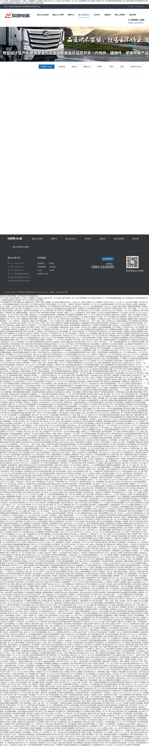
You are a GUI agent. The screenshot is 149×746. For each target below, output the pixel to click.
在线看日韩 (127, 363)
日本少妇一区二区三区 (82, 670)
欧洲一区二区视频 (46, 490)
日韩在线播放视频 (104, 327)
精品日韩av (116, 315)
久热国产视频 (78, 680)
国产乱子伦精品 (15, 363)
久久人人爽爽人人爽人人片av (107, 728)
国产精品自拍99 (118, 434)
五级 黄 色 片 (68, 590)
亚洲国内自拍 (49, 417)
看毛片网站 (33, 319)
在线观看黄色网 (39, 342)
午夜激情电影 (33, 317)
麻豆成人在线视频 (47, 726)
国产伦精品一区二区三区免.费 (30, 429)
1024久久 (20, 672)
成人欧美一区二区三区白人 (139, 313)
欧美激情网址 (13, 429)
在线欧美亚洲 (61, 473)
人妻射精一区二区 (23, 411)
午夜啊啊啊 (100, 482)
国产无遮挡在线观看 (41, 371)
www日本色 (67, 642)
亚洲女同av (51, 365)
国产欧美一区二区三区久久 (121, 425)
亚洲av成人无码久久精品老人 (13, 386)
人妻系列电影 (83, 661)
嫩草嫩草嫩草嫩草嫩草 (22, 544)
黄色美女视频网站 (36, 728)
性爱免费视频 (82, 417)
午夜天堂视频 (24, 609)
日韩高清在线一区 (124, 548)
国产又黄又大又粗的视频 (82, 509)
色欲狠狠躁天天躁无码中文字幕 (129, 569)
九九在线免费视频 (39, 419)
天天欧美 (48, 716)
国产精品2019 (67, 306)
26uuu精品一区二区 (10, 741)
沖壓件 (111, 67)
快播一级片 (47, 642)
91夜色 (129, 317)
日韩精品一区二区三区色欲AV (110, 651)
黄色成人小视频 (126, 494)
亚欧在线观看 (59, 578)
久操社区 (130, 615)
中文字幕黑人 (117, 327)
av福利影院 (105, 344)
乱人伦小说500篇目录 (72, 317)
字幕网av (100, 338)
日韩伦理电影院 (138, 413)
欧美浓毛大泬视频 (139, 375)
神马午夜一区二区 (139, 317)
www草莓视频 (30, 674)
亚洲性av (55, 346)
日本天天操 (62, 613)
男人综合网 (51, 419)
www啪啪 (127, 344)
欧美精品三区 (66, 436)
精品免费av (73, 333)
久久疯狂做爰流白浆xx (113, 642)
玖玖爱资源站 (36, 523)
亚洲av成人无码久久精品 (61, 452)
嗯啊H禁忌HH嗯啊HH (132, 632)
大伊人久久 (81, 580)
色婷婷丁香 (79, 645)
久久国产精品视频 (99, 716)
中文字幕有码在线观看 (136, 342)
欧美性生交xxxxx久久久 (81, 306)
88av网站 (96, 484)
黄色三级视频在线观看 (43, 346)
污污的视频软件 (59, 530)
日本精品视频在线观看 (43, 734)
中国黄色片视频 (87, 392)
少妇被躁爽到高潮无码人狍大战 (61, 565)
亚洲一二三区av (105, 726)
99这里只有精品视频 (87, 450)
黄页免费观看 (76, 319)
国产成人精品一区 (22, 421)
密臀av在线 (21, 498)
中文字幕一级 (120, 304)
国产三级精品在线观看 (108, 340)
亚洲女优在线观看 (127, 588)
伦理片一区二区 (47, 361)
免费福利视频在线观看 (126, 398)
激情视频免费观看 (134, 306)
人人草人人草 (16, 657)
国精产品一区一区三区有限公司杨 (62, 375)
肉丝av (88, 657)
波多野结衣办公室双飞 (138, 624)
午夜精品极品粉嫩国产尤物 (74, 699)
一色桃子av (36, 546)
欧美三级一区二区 (83, 603)
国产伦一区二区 (54, 319)
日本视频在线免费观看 (22, 450)
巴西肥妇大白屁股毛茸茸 (131, 381)
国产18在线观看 (70, 480)
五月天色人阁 (130, 630)
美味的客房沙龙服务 (52, 532)
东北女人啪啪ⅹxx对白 (78, 413)
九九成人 (61, 615)
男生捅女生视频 (130, 409)
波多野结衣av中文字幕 (133, 686)
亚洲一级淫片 (92, 352)
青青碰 (43, 576)
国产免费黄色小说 (11, 333)
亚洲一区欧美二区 (100, 536)
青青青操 (38, 358)
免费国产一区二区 (136, 484)
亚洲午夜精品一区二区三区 (56, 304)
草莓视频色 (79, 574)
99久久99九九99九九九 (113, 448)
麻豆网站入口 (143, 605)
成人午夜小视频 (132, 302)
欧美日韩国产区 (9, 511)
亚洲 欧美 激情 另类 (81, 427)
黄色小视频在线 (55, 436)
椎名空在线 (92, 713)
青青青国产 (26, 363)
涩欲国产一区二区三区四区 (72, 707)
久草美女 (6, 634)
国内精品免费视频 (71, 490)
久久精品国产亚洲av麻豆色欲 (103, 373)
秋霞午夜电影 (37, 475)
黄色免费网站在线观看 (101, 371)
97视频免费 (60, 315)
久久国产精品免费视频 (89, 613)
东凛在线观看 (15, 344)
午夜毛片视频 (105, 442)
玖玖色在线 (28, 354)
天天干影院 (96, 551)
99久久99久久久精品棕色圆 (124, 645)
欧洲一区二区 (84, 361)
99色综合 (60, 313)
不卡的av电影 (130, 348)
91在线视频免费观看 (100, 599)
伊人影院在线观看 (117, 344)
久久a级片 (35, 578)
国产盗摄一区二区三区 (55, 505)
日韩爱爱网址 (30, 665)
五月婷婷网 (43, 317)
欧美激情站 (24, 617)
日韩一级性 (102, 597)
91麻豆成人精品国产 (105, 478)
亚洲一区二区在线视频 (101, 350)
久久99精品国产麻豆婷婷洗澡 (97, 331)
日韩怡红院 (7, 526)
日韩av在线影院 (48, 609)
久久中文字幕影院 (49, 386)
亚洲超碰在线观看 (110, 734)
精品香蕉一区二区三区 (27, 503)
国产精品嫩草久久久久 (140, 344)
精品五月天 (82, 440)
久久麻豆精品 (14, 371)
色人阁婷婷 (140, 327)
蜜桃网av (116, 555)
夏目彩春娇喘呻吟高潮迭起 (67, 619)
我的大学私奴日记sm (29, 555)
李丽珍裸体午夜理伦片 (32, 350)
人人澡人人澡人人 (27, 486)
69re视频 (3, 404)
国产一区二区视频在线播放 (87, 434)
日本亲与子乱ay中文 (108, 310)
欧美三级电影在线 (110, 488)
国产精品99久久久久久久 (120, 563)
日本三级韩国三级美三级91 (35, 582)
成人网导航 (57, 601)
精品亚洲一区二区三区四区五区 (50, 488)
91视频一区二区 (13, 404)
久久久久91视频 (21, 511)
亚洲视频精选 (130, 619)
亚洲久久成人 (97, 638)
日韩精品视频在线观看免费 (117, 400)
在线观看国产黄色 (82, 375)
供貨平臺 (135, 239)
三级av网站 (108, 402)
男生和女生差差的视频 (27, 373)
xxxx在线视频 (123, 461)
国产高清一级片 (109, 404)
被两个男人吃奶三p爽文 (107, 333)
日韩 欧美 (51, 670)
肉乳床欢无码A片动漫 (95, 394)
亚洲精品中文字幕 (129, 617)
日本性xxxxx (124, 429)
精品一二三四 (116, 594)
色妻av (55, 553)
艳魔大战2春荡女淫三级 (27, 465)
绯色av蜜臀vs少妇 (89, 409)
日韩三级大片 (46, 336)
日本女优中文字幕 (62, 661)
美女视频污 (36, 645)
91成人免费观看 (46, 384)
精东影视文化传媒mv (20, 561)
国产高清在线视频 (139, 402)
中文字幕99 (33, 304)
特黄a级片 (16, 626)
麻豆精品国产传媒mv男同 (46, 498)
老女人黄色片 (87, 701)
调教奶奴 (76, 371)
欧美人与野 (10, 636)
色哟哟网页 (54, 523)
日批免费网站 (73, 461)
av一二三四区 (125, 390)
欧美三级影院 (121, 565)
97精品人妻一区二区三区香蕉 (68, 628)
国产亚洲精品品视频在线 (132, 369)
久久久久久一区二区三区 (23, 367)
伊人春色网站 (31, 498)
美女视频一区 (42, 494)
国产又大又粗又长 (31, 611)
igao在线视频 (56, 308)
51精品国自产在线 (96, 375)
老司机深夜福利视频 (7, 365)
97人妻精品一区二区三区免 (67, 638)
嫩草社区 (55, 379)
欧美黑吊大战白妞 (25, 333)
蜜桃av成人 (46, 396)
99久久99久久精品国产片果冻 (81, 398)
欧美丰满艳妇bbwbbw (141, 590)
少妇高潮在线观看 (107, 304)
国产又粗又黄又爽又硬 (99, 542)
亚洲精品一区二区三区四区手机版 (92, 448)
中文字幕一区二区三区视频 (75, 521)
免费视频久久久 (71, 310)
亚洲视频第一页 (9, 421)
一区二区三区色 (72, 636)
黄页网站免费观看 (38, 540)
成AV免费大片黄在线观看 (72, 624)
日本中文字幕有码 (46, 400)
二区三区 (43, 647)
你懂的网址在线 (67, 676)
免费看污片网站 (122, 544)
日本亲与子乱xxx (109, 302)
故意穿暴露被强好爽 (112, 429)
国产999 (28, 329)
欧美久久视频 (120, 459)
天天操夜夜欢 (84, 407)
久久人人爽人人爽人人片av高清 (51, 448)
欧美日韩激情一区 (105, 526)
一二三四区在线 (43, 375)
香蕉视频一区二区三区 (14, 354)
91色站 (113, 452)
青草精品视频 (7, 716)
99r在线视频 (51, 659)
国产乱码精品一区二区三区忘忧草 (71, 423)
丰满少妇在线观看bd (80, 436)
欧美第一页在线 (88, 459)
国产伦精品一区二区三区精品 (23, 346)
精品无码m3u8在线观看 (132, 668)
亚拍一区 (137, 471)
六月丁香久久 (86, 676)
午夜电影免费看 (111, 457)
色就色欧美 (143, 319)
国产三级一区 (80, 615)
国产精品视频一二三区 (45, 321)
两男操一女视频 (15, 548)
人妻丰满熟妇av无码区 (33, 386)
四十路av (90, 411)
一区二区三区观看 (124, 384)
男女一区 (102, 317)
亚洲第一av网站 (130, 329)
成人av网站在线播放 (119, 321)
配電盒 (74, 67)
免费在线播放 (129, 561)
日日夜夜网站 (121, 317)
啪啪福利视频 (47, 592)
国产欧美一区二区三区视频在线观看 (41, 473)
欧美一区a (9, 367)
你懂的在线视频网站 (113, 465)
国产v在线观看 (121, 607)
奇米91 (35, 427)
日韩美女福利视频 (14, 400)
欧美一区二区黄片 (83, 377)
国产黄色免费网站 (18, 358)
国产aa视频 (25, 315)
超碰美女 (4, 546)
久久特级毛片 (134, 463)
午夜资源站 (31, 705)
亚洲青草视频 (90, 724)
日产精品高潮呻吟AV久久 (63, 404)
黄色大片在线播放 (123, 336)
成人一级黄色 (136, 427)
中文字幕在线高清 (128, 394)
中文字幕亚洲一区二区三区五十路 (15, 457)
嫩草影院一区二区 (47, 690)
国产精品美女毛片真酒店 (124, 404)
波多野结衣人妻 (134, 386)
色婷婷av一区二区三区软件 (10, 315)
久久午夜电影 (97, 302)
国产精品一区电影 (83, 457)
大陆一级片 (39, 432)
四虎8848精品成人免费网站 (93, 421)
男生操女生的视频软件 (126, 421)
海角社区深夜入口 (49, 500)
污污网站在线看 (62, 540)
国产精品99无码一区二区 (83, 342)
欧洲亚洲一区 (21, 521)
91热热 (125, 649)
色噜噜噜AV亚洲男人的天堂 (94, 743)
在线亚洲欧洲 (87, 626)
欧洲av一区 (50, 542)
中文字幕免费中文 (59, 716)
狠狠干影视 (126, 467)
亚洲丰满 (55, 398)
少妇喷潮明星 (120, 373)
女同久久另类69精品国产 (100, 632)
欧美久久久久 (93, 415)
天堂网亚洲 (72, 526)
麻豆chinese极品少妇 (55, 317)
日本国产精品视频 (13, 605)
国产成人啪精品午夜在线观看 (83, 367)
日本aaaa (81, 446)
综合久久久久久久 (84, 354)
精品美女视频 (90, 517)
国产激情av (66, 528)
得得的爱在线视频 (78, 686)
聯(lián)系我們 (139, 6)
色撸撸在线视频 (22, 313)
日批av (96, 342)
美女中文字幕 (57, 402)
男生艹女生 (50, 323)
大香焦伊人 (17, 321)
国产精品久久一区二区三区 (16, 398)
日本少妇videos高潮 (40, 354)
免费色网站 (101, 672)
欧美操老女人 (13, 348)
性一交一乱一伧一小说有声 (41, 308)
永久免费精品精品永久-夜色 (35, 338)
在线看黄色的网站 (125, 584)
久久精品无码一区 (36, 463)
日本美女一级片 (87, 682)
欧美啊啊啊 (78, 315)
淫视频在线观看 (62, 548)
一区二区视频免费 (123, 496)
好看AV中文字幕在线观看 (105, 678)
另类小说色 (24, 304)
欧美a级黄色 (95, 344)
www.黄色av (100, 724)
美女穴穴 (44, 327)
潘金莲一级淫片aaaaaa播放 (14, 338)
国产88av (114, 396)
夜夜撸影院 (134, 546)
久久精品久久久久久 (44, 379)
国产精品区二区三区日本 (61, 544)
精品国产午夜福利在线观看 (104, 392)
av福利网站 (140, 557)
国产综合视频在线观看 (55, 647)
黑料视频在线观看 (112, 356)
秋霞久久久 (85, 432)
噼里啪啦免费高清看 (103, 655)
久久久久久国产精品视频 (55, 338)
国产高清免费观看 (102, 617)
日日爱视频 (136, 315)
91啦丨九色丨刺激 (129, 308)
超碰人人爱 (130, 557)
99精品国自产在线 (87, 323)
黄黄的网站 (87, 350)
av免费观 (56, 626)
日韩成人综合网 (98, 663)
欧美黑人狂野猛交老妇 (30, 647)
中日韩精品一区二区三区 (59, 333)
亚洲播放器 (84, 419)
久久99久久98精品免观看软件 (108, 313)
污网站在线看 (133, 469)
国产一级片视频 (99, 469)
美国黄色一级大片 (62, 690)
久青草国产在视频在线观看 (102, 325)
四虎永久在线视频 (134, 400)
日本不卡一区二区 (122, 624)
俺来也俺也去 (94, 630)
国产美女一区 (81, 567)
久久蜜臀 (88, 649)
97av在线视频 (92, 333)
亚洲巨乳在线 (135, 333)
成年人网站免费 (136, 415)
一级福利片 (8, 361)
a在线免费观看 (140, 743)
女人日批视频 (24, 532)
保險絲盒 (62, 67)
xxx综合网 (103, 400)
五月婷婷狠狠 (82, 480)
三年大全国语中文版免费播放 (37, 436)
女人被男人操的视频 (122, 498)
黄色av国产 (28, 567)
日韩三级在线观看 (96, 569)
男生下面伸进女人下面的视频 (47, 377)
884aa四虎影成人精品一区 (82, 471)
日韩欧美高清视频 (73, 711)
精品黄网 (56, 718)
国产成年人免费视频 (111, 375)
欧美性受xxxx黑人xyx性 (16, 670)
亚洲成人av (87, 465)
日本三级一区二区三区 (139, 636)
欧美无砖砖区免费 (17, 478)
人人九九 (50, 736)
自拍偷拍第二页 (38, 329)
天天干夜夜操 (129, 528)
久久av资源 (123, 313)
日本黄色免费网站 (34, 396)
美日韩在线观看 (122, 365)
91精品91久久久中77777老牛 (78, 498)
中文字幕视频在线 (67, 584)
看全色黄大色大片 (104, 434)
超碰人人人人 (69, 313)
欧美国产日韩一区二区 (81, 369)
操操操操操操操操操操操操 (131, 555)
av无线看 (125, 703)
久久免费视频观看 (24, 415)
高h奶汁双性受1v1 (84, 638)
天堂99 (114, 306)
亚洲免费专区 (13, 465)
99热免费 (11, 599)
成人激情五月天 (91, 363)
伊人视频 (90, 605)
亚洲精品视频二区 (27, 371)
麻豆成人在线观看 (52, 342)
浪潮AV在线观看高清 (56, 521)
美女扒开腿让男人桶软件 (31, 492)
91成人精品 (134, 440)
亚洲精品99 (111, 716)
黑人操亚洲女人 (140, 526)
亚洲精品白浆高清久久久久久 (54, 344)
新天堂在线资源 (29, 306)
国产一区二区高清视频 (22, 578)
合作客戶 (88, 239)
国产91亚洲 (120, 701)
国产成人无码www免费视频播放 (79, 571)
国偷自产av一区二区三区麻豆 (101, 534)
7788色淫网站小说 (61, 482)
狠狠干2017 (44, 569)
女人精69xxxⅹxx (99, 649)
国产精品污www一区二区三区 (56, 381)
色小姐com (38, 642)
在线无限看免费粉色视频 (133, 434)
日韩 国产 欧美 (99, 519)
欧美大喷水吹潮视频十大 (93, 503)
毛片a (144, 461)
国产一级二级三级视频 (83, 373)
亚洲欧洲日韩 (80, 678)
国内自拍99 (10, 308)
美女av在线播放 (24, 452)
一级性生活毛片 (14, 369)
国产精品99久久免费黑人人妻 (116, 699)
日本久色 (65, 557)
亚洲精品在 (19, 471)
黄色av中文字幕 (20, 436)
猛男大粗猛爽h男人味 (99, 329)
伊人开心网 (129, 732)
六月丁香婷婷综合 (44, 398)
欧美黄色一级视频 (105, 574)
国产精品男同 (137, 695)
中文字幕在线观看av (115, 331)
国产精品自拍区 (108, 645)
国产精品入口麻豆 (33, 327)
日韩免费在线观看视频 (27, 379)
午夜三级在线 (39, 425)
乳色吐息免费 (88, 624)
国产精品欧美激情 (141, 404)
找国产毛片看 (5, 584)
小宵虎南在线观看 (14, 530)
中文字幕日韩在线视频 (80, 478)
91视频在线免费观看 (102, 411)
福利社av (144, 429)
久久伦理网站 (27, 427)
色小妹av (94, 526)
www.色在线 (105, 557)
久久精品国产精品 (65, 553)
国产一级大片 (37, 413)
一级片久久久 (24, 444)
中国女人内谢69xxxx (87, 455)
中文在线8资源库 (19, 381)
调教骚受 (67, 505)
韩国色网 (88, 536)
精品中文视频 (135, 429)
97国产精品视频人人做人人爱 (30, 703)
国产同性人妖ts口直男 (91, 386)
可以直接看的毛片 (102, 507)
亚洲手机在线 (11, 542)
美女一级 (49, 626)
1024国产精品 (130, 701)
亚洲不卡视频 (30, 730)
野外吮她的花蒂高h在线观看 (64, 373)
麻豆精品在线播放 (96, 582)
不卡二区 (89, 686)
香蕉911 (60, 434)
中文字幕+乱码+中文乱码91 (46, 409)
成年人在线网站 (97, 377)
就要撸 (94, 327)
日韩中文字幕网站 (91, 651)
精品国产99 (144, 340)
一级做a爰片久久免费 (96, 384)
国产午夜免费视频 (39, 356)
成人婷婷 (82, 425)
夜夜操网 (144, 486)
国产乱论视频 (110, 624)
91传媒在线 (17, 555)
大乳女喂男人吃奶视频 (113, 649)
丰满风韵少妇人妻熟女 (63, 392)
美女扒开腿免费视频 (53, 455)
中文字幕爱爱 (127, 713)
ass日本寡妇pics (30, 622)
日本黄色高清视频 (117, 503)
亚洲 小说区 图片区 (66, 523)
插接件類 (52, 267)
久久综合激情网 (9, 659)
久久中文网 (129, 503)
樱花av (33, 321)
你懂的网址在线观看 (29, 651)
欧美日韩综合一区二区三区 (25, 736)
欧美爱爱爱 (96, 684)
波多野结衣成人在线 (23, 540)
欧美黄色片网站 (14, 546)
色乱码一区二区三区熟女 (73, 465)
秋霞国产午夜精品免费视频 (112, 417)
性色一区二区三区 (13, 319)
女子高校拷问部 (6, 346)
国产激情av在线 (38, 624)
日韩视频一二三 (52, 340)
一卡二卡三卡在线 (81, 515)
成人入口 (126, 636)
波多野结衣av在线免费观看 (27, 438)
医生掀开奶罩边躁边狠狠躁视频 (64, 444)
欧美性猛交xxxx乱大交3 (118, 665)
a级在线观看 (122, 306)
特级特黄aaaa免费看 (13, 325)
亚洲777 (21, 576)
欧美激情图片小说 (64, 722)
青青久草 (59, 741)
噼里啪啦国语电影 (16, 375)
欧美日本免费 (31, 636)
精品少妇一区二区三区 (40, 415)
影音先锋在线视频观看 (51, 634)
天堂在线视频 (53, 327)
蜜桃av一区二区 (59, 363)
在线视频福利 (33, 509)
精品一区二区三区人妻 (11, 603)
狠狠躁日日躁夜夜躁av (30, 400)
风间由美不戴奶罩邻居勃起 (18, 407)
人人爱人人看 (13, 682)
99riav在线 (123, 663)
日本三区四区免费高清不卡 (16, 601)
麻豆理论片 (117, 438)
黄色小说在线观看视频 (110, 358)
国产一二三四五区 (7, 571)
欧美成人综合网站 (71, 630)
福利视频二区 (143, 469)
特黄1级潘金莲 (62, 659)
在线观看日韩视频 (66, 427)
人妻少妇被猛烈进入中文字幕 (116, 469)
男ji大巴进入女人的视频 (50, 440)
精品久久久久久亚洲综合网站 (56, 425)
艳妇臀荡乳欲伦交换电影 (77, 381)
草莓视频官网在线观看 (104, 517)
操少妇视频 (37, 574)
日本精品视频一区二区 (113, 722)
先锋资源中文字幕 (7, 471)
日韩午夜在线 (65, 319)
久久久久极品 (63, 588)
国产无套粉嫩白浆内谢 (97, 540)
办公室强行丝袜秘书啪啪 (99, 369)
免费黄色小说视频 (62, 323)
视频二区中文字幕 (116, 369)
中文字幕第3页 (142, 640)
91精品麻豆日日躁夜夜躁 (18, 690)
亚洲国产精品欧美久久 (12, 693)
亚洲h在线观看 (87, 358)
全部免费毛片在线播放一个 (30, 394)
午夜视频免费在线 (120, 342)
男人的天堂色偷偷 (84, 390)
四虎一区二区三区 (22, 340)
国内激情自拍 (138, 513)
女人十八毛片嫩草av (89, 319)
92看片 (121, 659)
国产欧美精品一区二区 (44, 705)
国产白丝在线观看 (104, 348)
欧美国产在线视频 (120, 582)
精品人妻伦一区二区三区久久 (121, 350)
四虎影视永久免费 (20, 509)
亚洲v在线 (49, 724)
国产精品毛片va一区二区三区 (29, 348)
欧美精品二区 (131, 436)
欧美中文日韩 (13, 613)
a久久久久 (107, 306)
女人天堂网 (138, 492)
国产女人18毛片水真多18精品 (15, 327)
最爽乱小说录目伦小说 (71, 697)
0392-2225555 (145, 363)
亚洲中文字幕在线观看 (107, 515)
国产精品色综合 (54, 478)
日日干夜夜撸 (118, 574)
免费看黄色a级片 (86, 665)
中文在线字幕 (35, 336)
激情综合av (34, 315)
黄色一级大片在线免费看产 (41, 452)
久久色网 (145, 569)
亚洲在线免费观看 (68, 519)
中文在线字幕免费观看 (45, 465)
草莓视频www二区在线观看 (104, 459)
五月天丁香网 (105, 407)
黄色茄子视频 (26, 628)
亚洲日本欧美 (57, 336)
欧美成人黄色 (117, 379)
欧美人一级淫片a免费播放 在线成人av (90, 429)
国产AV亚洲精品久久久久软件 (43, 482)
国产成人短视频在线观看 (9, 373)
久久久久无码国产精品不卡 (138, 371)
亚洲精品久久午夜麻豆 (95, 463)
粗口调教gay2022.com (53, 367)
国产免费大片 (5, 607)
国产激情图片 (115, 628)
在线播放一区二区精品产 (52, 528)
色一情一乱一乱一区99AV (109, 590)
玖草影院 (19, 402)
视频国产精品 (133, 319)
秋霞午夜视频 (26, 526)
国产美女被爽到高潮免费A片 (123, 526)
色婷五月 (44, 693)
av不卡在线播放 (13, 588)
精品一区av (73, 540)
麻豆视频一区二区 (131, 423)
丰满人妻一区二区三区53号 (49, 427)
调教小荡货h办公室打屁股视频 (20, 475)
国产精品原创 (64, 413)
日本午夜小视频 (132, 601)
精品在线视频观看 (7, 578)
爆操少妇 (125, 463)
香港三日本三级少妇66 (124, 482)
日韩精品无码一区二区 (91, 688)
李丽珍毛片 (17, 427)
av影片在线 (111, 607)
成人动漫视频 (86, 329)
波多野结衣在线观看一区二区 (34, 310)
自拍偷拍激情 (115, 505)
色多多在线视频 (45, 442)
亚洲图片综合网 (15, 697)
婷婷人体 (101, 680)
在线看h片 (108, 538)
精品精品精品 (73, 348)
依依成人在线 (117, 363)
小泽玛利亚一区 (65, 463)
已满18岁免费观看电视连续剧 (61, 371)
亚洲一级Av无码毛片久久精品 (88, 340)
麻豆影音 (97, 358)
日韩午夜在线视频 (89, 338)
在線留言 (131, 6)
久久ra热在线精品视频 (14, 586)
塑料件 (99, 67)
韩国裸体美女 (6, 396)
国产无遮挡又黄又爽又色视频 (32, 344)
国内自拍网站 (27, 574)
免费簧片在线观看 (93, 381)
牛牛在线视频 (116, 467)
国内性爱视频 (104, 513)
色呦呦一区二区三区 (140, 647)
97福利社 (142, 440)
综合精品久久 (54, 569)
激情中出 (6, 628)
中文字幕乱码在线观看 (49, 394)
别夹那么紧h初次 (79, 331)
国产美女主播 (83, 310)
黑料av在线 (97, 404)
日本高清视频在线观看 (11, 304)
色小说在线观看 (6, 640)
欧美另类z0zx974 (131, 605)
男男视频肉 (48, 530)
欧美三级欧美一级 (24, 684)
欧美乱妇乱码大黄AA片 (91, 557)
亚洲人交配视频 (121, 319)
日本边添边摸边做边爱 (60, 534)
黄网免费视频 (110, 565)
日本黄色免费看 (136, 538)
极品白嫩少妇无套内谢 (113, 463)
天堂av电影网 (108, 636)
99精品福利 (30, 358)
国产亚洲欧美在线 (11, 459)
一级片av (74, 452)
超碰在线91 (78, 409)
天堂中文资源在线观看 (109, 688)
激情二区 (24, 325)
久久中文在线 (60, 617)
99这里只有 (99, 423)
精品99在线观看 (132, 709)
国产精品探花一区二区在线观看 (69, 459)
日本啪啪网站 (79, 565)
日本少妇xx (44, 333)
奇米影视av (13, 536)
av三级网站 (38, 331)
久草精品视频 (120, 392)
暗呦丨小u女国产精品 (14, 306)
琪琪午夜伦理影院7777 (37, 659)
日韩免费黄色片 (55, 678)
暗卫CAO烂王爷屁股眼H (38, 617)
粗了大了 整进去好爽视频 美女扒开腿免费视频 (129, 726)
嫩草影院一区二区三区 (91, 304)
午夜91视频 (17, 302)
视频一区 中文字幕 (41, 707)
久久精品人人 (86, 684)
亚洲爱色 (3, 488)
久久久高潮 (127, 352)
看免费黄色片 (41, 665)
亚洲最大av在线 (118, 739)
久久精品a (40, 553)
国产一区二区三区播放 (56, 536)
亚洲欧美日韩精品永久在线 (127, 515)
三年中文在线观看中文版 (100, 588)
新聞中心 (54, 239)
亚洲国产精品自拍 (25, 419)
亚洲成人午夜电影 (13, 676)
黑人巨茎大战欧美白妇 (71, 599)
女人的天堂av (43, 640)
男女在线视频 (25, 605)
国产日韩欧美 (22, 317)
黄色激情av (19, 310)
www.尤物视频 (117, 697)
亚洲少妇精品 (75, 734)
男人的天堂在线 (136, 367)
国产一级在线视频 (141, 394)
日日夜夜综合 (80, 313)
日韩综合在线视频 (72, 361)
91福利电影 (113, 440)
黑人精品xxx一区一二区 (11, 505)
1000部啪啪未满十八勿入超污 (30, 513)
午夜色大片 (42, 319)
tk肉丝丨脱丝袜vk (129, 697)
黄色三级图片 (26, 546)
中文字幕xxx (122, 559)
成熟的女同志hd (111, 559)
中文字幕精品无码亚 (95, 436)
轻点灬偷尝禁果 (7, 592)
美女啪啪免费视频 (88, 730)
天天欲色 (45, 515)
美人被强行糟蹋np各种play (61, 302)
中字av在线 (82, 411)
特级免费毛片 (77, 358)
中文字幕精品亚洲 (54, 306)
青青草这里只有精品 (34, 739)
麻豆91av (48, 402)
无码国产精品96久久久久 (112, 471)
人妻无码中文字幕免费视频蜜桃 (135, 609)
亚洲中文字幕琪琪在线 (137, 338)
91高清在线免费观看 (51, 463)
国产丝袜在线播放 (119, 444)
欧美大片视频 (98, 538)
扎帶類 (51, 270)
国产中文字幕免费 (136, 521)
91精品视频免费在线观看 (77, 352)
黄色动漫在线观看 (106, 438)
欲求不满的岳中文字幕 (77, 356)
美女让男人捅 (29, 432)
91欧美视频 (29, 642)
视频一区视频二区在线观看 (57, 576)
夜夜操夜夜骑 (29, 668)
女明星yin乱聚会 (95, 473)
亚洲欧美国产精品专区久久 (51, 557)
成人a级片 (142, 711)
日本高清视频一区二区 (128, 325)
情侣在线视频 (54, 580)
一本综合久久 (39, 724)
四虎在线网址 (74, 592)
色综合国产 (52, 640)
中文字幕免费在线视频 (47, 315)
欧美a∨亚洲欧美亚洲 (69, 308)
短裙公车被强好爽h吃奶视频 (72, 607)
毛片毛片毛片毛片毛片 (68, 379)
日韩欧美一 (4, 390)
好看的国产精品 (52, 680)
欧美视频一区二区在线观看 (101, 396)
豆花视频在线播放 (106, 576)
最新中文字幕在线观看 (51, 325)
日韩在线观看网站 (71, 407)
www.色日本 (10, 356)
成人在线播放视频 (68, 678)
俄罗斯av (41, 626)
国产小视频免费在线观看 (129, 455)
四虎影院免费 (121, 611)
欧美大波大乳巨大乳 (130, 540)
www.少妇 (114, 407)
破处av (134, 352)
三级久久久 (76, 302)
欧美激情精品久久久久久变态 (122, 492)
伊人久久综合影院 (81, 640)
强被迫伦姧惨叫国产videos (28, 661)
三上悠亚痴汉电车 (118, 348)
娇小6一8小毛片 (113, 419)
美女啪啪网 (70, 315)
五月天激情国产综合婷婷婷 (138, 321)
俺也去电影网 (59, 361)
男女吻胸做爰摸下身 (102, 455)
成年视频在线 (128, 473)
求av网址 (33, 352)
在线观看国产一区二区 (70, 582)
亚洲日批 (132, 571)
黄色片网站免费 (126, 567)
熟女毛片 (48, 553)
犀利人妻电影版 (41, 306)
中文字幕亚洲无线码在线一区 (69, 450)
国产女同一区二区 (72, 419)
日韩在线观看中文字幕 (21, 336)
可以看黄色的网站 (67, 718)
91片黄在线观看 (18, 377)
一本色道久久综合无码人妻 (10, 323)
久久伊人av (121, 302)
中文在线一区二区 (119, 674)
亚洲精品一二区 (6, 321)
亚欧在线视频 (18, 592)
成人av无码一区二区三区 (78, 384)
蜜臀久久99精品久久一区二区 (103, 354)
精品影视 (76, 676)
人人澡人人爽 (75, 682)
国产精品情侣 (106, 315)
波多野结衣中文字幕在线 (84, 519)
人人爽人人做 (95, 407)
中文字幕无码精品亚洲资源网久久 (54, 388)
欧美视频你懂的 (110, 384)
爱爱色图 (45, 523)
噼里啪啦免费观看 (57, 630)
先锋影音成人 (68, 402)
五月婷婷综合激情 (90, 388)
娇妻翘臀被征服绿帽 (14, 496)
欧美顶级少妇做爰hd (71, 448)
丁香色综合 (19, 482)
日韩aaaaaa (14, 634)
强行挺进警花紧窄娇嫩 (116, 682)
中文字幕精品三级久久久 (65, 674)
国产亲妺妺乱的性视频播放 (106, 653)
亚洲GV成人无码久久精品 (75, 536)
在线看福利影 (5, 565)
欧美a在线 (3, 461)
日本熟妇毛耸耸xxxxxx (58, 352)
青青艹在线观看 (18, 538)
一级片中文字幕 (34, 313)
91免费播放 (12, 411)
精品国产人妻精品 (74, 613)
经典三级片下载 (86, 371)
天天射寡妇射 (131, 542)
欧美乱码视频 (65, 688)
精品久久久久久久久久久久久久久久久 (133, 346)
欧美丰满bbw (119, 361)
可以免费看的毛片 (124, 340)
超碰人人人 (70, 615)
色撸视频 (112, 336)
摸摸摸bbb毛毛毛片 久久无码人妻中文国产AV (73, 632)
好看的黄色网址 (80, 402)
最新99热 (9, 463)
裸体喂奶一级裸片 (58, 567)
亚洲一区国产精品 (32, 490)
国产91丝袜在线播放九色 (13, 668)
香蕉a (131, 461)
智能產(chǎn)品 (46, 67)
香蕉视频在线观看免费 (14, 331)
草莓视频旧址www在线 (97, 500)
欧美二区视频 (83, 348)
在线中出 (70, 645)
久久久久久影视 (94, 310)
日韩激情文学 (53, 636)
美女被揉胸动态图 (94, 308)
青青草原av (118, 478)
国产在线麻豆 (103, 578)
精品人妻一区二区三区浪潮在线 (117, 519)
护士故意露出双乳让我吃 (122, 534)
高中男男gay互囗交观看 (52, 728)
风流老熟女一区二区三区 (25, 365)
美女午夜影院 (67, 367)
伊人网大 (58, 713)
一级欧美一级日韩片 (74, 304)
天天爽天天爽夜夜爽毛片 (75, 363)
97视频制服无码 (35, 361)
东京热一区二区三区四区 (78, 475)
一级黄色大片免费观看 (102, 492)
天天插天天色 (32, 398)
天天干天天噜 (57, 657)
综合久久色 (84, 544)
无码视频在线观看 (57, 480)
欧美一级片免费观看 (130, 379)
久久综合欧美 (141, 701)
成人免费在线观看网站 (65, 409)
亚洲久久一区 (30, 377)
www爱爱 (126, 478)
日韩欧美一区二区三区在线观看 (101, 361)
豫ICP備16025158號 (61, 292)
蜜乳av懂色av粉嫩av (82, 396)
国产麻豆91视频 (136, 390)
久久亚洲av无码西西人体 (89, 317)
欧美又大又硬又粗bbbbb (110, 346)
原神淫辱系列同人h (88, 496)
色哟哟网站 (94, 726)
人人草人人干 (49, 603)
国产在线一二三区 (106, 342)
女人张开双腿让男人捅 (68, 580)
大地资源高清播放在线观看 (119, 367)
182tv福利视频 (118, 402)
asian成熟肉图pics (25, 645)
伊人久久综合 (25, 603)
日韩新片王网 (97, 676)
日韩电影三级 (10, 313)
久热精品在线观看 (28, 565)
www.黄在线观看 (48, 739)
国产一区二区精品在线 (8, 484)
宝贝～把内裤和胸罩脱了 (139, 578)
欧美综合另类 (116, 670)
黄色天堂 (81, 724)
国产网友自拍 (52, 597)
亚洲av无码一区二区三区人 (87, 379)
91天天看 (104, 308)
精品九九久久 (142, 724)
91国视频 (3, 348)
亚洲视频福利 (136, 500)
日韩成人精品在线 (67, 342)
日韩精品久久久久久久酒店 (133, 438)
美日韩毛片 (70, 344)
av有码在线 (119, 561)
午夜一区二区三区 (67, 532)
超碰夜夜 (72, 457)
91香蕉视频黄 (43, 548)
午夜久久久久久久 (97, 457)
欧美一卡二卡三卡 (28, 559)
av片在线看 (29, 342)
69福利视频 (16, 526)
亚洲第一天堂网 (120, 580)
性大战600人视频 (68, 396)
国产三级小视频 (111, 398)
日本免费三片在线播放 (115, 597)
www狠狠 (106, 503)
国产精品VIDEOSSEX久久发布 (63, 442)
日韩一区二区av (112, 546)
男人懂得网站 (49, 599)
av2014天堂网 (91, 741)
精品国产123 (115, 411)
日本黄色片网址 (132, 674)
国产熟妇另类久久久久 (73, 338)
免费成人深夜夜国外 (120, 386)
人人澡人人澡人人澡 (122, 450)
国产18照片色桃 (88, 494)
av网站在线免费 (18, 674)
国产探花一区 (16, 565)
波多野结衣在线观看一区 (9, 379)
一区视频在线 (98, 471)
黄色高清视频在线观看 (21, 352)
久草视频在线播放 (46, 407)
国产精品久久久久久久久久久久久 (127, 354)
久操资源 (101, 356)
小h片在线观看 (40, 365)
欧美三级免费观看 (104, 363)
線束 (122, 67)
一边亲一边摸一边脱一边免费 (101, 321)
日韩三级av (79, 561)
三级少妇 (31, 409)
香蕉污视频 (63, 511)
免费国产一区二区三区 (54, 684)
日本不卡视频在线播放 (72, 432)
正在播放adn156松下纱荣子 (126, 724)
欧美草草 (47, 329)
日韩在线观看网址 (85, 484)
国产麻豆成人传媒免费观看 (70, 325)
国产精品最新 (82, 634)
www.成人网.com (80, 523)
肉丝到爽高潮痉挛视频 (23, 356)
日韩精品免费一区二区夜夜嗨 (61, 350)
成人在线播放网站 (101, 490)
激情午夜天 (139, 561)
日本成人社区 (86, 327)
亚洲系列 (140, 356)
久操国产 (88, 469)
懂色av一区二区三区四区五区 (97, 336)
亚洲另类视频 (103, 352)
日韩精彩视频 (15, 455)
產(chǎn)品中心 (71, 239)
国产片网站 (60, 670)
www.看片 (74, 661)
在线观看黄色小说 (115, 352)
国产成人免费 (29, 331)
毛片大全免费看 (61, 594)
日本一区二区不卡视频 (92, 315)
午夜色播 (56, 519)
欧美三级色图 (75, 327)
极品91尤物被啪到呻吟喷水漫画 (30, 528)
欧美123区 (110, 319)
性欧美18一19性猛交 (31, 402)
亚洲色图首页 (26, 455)
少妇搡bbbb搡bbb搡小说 (67, 377)
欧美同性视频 (136, 642)
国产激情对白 (110, 482)
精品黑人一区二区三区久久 (92, 563)
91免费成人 (93, 419)
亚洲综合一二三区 (35, 325)
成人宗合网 (4, 371)
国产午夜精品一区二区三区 (46, 674)
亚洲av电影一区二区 (121, 377)
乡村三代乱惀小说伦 (60, 384)
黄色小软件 (101, 409)
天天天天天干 (58, 432)
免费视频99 (116, 551)
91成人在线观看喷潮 (107, 365)
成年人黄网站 (91, 313)
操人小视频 (73, 588)
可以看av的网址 (126, 375)
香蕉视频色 (133, 649)
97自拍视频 (76, 392)
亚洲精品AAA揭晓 (102, 494)
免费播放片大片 (35, 609)
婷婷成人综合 (119, 619)
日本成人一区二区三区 (93, 532)
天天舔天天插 (124, 440)
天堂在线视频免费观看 (58, 348)
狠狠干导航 (115, 455)
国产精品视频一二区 (109, 432)
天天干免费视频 (24, 523)
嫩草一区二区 (56, 396)
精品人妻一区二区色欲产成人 (31, 369)
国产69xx (57, 546)
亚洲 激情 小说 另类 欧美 (55, 310)
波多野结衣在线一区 (87, 482)
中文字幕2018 (21, 461)
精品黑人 (116, 325)
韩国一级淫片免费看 (43, 302)
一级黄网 (7, 358)
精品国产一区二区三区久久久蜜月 (33, 323)
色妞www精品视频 (96, 544)
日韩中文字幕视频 (92, 576)
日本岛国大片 (11, 563)
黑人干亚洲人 (8, 597)
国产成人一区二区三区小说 (119, 578)
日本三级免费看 (15, 390)
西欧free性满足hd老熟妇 (126, 432)
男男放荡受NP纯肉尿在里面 (136, 459)
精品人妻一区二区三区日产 (66, 429)
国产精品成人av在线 (104, 713)
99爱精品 (20, 432)
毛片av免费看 (42, 636)
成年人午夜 (78, 503)
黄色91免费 (125, 415)
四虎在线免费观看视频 (76, 576)
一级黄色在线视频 (65, 703)
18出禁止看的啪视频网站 (65, 561)
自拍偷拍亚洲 (120, 475)
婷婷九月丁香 (99, 624)
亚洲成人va (21, 484)
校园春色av (6, 515)
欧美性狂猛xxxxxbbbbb (124, 678)
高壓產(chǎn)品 (135, 67)
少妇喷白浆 (102, 319)
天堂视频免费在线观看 (37, 638)
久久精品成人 (141, 651)
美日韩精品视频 (105, 530)
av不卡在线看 (51, 540)
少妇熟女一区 (29, 434)
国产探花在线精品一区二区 (112, 473)
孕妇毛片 (28, 624)
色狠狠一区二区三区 (13, 655)
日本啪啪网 (78, 386)
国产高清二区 (131, 373)
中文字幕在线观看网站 (35, 745)
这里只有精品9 (8, 310)
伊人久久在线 (16, 607)
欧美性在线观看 (100, 592)
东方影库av (134, 478)
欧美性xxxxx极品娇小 (66, 640)
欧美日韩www (92, 356)
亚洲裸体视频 (127, 594)
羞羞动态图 (10, 467)
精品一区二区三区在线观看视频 (98, 467)
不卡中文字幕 (80, 736)
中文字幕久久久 (104, 452)
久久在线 (131, 743)
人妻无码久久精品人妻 (17, 745)
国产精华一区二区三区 (60, 329)
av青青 (25, 409)
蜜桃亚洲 (139, 442)
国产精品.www (107, 427)
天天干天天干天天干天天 (70, 665)
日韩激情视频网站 (16, 434)
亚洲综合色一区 (95, 427)
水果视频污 (90, 580)
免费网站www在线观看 (60, 663)
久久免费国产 (9, 557)
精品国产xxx (85, 534)
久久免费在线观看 (97, 603)
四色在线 (92, 348)
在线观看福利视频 (38, 392)
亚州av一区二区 (116, 617)
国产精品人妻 (84, 321)
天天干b (135, 425)
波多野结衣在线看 (101, 323)
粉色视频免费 (11, 480)
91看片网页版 (13, 452)
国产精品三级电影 (108, 701)
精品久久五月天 (128, 655)
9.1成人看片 (90, 678)
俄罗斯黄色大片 (66, 415)
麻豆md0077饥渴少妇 (53, 582)
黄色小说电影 (86, 302)
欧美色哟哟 (23, 682)
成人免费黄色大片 (28, 302)
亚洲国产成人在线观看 (35, 417)
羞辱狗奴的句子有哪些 (133, 509)
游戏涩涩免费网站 (128, 651)
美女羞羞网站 (89, 423)
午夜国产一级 (33, 407)
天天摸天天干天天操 (25, 663)
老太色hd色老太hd (86, 592)
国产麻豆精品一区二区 (88, 597)
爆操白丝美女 (114, 390)
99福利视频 (69, 670)
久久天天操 (31, 494)
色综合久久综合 (124, 488)
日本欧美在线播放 (13, 630)
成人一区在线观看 (33, 461)
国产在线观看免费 (65, 605)
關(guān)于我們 (37, 239)
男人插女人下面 (41, 711)
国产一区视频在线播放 (31, 586)
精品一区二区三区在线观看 (41, 544)
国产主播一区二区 (9, 672)
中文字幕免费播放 (55, 697)
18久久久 (36, 569)
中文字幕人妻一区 (119, 709)
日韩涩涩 (107, 594)
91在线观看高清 (6, 302)
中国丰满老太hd (43, 352)
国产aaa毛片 (69, 736)
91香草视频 (53, 450)
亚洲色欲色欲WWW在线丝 (30, 384)
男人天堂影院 (41, 503)
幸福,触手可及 (19, 597)
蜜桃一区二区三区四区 (137, 688)
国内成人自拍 (112, 584)
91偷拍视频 (45, 348)
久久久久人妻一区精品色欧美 (26, 534)
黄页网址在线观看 (64, 500)
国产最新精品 (132, 444)
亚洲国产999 (7, 561)
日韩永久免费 (105, 736)
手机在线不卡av (33, 507)
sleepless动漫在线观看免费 (119, 484)
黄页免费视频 (128, 471)
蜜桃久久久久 (75, 329)
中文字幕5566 (5, 413)
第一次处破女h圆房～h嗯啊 (10, 649)
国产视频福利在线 (101, 605)
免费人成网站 (125, 661)
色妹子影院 (45, 350)
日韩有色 (36, 333)
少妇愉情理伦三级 (88, 617)
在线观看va (82, 308)
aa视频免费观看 (103, 505)
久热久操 (60, 699)
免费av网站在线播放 (32, 448)
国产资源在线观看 (42, 565)
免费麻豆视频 (133, 517)
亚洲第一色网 (126, 315)
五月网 (41, 402)
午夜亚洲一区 (71, 513)
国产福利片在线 (74, 511)
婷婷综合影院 (14, 394)
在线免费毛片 (106, 551)
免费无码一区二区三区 (63, 369)
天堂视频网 (98, 488)
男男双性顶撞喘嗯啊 (59, 555)
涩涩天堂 (58, 599)
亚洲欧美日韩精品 (72, 321)
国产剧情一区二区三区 (112, 394)
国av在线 (119, 540)
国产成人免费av (46, 390)
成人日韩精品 (58, 407)
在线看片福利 (11, 438)
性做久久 (98, 580)
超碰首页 (42, 304)
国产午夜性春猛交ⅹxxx (56, 354)
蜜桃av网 (51, 711)
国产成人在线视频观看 (27, 404)
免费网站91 (104, 628)
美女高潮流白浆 (110, 544)
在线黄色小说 (122, 446)
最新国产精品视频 (11, 523)
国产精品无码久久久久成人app (98, 413)
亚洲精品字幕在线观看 (99, 390)
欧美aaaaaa (102, 419)
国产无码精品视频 (101, 367)
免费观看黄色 (111, 523)
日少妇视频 (111, 317)
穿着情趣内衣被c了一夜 (12, 647)
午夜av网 (94, 548)
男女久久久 (23, 494)
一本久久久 (104, 484)
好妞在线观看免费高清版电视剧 (17, 551)
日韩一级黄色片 (136, 519)
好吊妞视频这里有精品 (73, 365)
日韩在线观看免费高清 (65, 386)
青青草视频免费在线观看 (22, 392)
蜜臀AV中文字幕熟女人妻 (83, 404)
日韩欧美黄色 (80, 442)
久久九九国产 (22, 542)
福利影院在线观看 (19, 713)
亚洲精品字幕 (62, 498)
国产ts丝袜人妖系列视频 (94, 446)
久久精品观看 (54, 415)
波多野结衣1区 (113, 657)
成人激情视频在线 (84, 745)
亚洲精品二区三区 (92, 442)
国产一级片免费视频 (7, 624)
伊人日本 (91, 655)
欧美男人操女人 (50, 745)
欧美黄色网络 (123, 688)
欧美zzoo (126, 448)
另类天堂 (3, 407)
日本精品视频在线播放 (45, 404)
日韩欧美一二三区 (103, 425)
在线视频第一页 (119, 436)
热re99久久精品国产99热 (67, 340)
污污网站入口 (78, 350)
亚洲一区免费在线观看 (45, 373)
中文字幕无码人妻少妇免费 (90, 346)
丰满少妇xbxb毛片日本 (121, 427)
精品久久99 (66, 686)
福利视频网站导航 (127, 507)
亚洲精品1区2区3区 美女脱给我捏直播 (38, 471)
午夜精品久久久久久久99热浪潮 (120, 323)
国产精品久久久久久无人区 (38, 580)
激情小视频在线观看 (13, 469)
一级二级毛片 (24, 613)
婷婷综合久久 (83, 540)
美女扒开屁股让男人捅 (61, 400)
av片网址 (62, 636)
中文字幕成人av (129, 530)
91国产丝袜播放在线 (82, 344)
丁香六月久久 (11, 432)
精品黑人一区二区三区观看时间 (128, 310)
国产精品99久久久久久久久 (129, 407)
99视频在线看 (127, 523)
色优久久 (107, 338)
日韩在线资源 (104, 613)
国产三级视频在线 (126, 590)
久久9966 (24, 693)
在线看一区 (59, 417)
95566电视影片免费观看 (33, 592)
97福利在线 (135, 467)
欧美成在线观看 (71, 354)
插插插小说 (60, 365)
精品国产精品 (132, 720)
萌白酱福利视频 (97, 306)
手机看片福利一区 (94, 417)
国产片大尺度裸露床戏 (125, 452)
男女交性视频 (108, 377)
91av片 (100, 388)
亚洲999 (9, 720)
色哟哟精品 (98, 659)
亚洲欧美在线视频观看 (127, 396)
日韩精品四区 (64, 327)
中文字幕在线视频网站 (84, 444)
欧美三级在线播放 (17, 490)
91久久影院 (10, 482)
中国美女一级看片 (132, 304)
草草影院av (12, 317)
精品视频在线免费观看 (119, 338)
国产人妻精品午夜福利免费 (117, 536)
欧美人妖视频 (64, 398)
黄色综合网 (13, 503)
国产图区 (39, 730)
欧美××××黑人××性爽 (13, 653)
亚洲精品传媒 (124, 546)
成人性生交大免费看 (22, 308)
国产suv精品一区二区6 (107, 480)
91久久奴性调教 (72, 486)
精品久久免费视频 (37, 532)
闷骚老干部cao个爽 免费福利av (22, 425)
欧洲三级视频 (39, 434)
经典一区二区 (127, 465)
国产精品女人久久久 (48, 421)
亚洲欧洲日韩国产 (82, 693)
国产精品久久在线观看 (30, 653)
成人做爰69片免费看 (70, 601)
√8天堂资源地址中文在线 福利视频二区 (57, 331)
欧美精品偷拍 (75, 323)
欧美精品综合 (86, 325)
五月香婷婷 (48, 730)
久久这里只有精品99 (82, 594)
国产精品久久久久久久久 (129, 634)
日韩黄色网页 (122, 511)
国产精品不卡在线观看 (117, 542)
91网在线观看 (13, 419)
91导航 (99, 739)
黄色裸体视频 (78, 642)
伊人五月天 (18, 361)
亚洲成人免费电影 (104, 379)
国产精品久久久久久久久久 (41, 411)
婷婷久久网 (42, 651)
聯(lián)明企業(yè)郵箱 (21, 247)
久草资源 (137, 452)
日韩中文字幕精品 (98, 571)
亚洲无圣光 (26, 321)
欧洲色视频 (30, 734)
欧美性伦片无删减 (17, 329)
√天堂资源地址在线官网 (56, 709)
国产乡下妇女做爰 (21, 695)
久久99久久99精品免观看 (35, 381)
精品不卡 (11, 461)
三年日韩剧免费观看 (74, 388)
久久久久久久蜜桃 (29, 496)
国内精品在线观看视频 (135, 611)
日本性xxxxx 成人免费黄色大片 (73, 649)
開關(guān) (87, 67)
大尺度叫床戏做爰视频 (114, 409)
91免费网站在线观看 (115, 329)
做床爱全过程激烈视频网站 (134, 331)
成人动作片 (64, 695)
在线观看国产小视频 (110, 615)
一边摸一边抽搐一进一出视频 (137, 490)
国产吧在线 (38, 500)
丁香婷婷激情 (52, 459)
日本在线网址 (115, 588)
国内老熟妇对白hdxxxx (122, 626)
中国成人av (107, 563)
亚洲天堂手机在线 (30, 640)
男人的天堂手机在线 (29, 594)
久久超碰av (20, 624)
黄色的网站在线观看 (48, 313)
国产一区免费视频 (128, 442)
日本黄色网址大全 (55, 467)
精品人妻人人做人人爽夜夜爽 (106, 461)
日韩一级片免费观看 (56, 517)
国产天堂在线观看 (71, 578)
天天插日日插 (59, 321)
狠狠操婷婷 (32, 517)
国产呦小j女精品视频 (19, 396)
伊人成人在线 (72, 440)
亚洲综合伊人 (66, 478)
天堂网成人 (53, 515)
